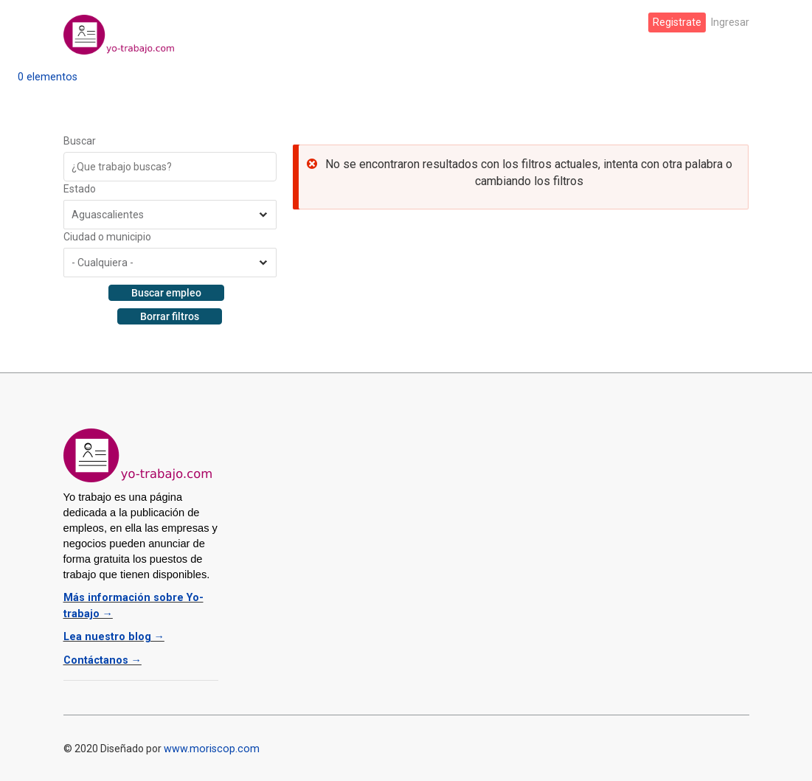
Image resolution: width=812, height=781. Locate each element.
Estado (79, 189)
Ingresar (730, 22)
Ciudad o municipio (107, 237)
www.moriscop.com (210, 744)
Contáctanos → (101, 656)
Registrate (677, 22)
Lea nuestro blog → (111, 634)
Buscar (79, 141)
